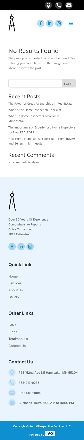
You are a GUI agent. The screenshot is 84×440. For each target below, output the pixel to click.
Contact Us (17, 346)
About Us (15, 290)
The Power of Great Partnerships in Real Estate (40, 103)
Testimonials (18, 339)
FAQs (12, 325)
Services (15, 283)
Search (68, 83)
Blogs (12, 332)
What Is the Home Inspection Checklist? (35, 110)
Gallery (13, 297)
